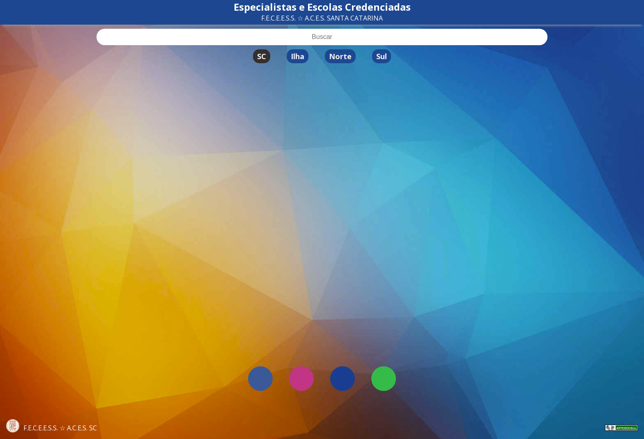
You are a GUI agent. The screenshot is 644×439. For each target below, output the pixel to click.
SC (261, 56)
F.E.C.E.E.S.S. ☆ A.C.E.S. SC (51, 427)
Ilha (297, 56)
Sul (381, 56)
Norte (340, 56)
